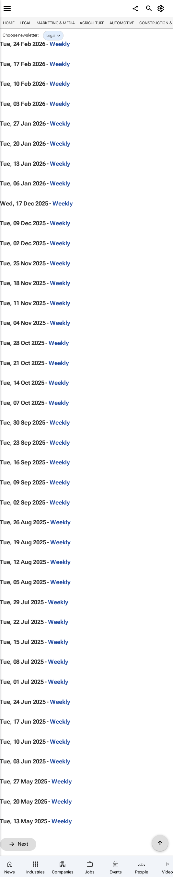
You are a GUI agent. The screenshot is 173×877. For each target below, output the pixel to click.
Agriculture (92, 23)
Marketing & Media (56, 23)
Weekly (60, 43)
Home (9, 23)
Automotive (122, 23)
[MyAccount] (162, 8)
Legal (26, 23)
